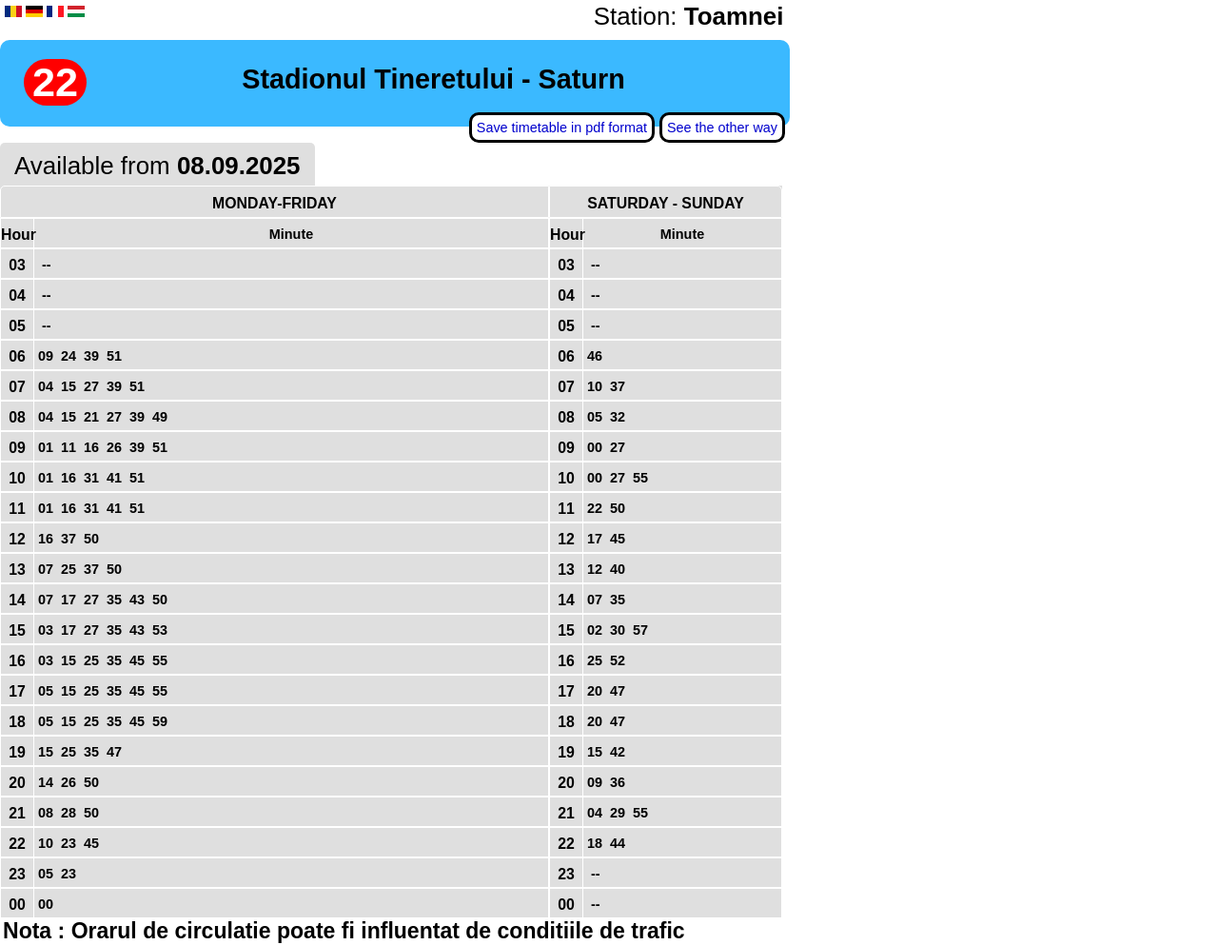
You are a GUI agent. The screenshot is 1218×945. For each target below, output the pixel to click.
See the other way (722, 127)
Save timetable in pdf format (562, 127)
